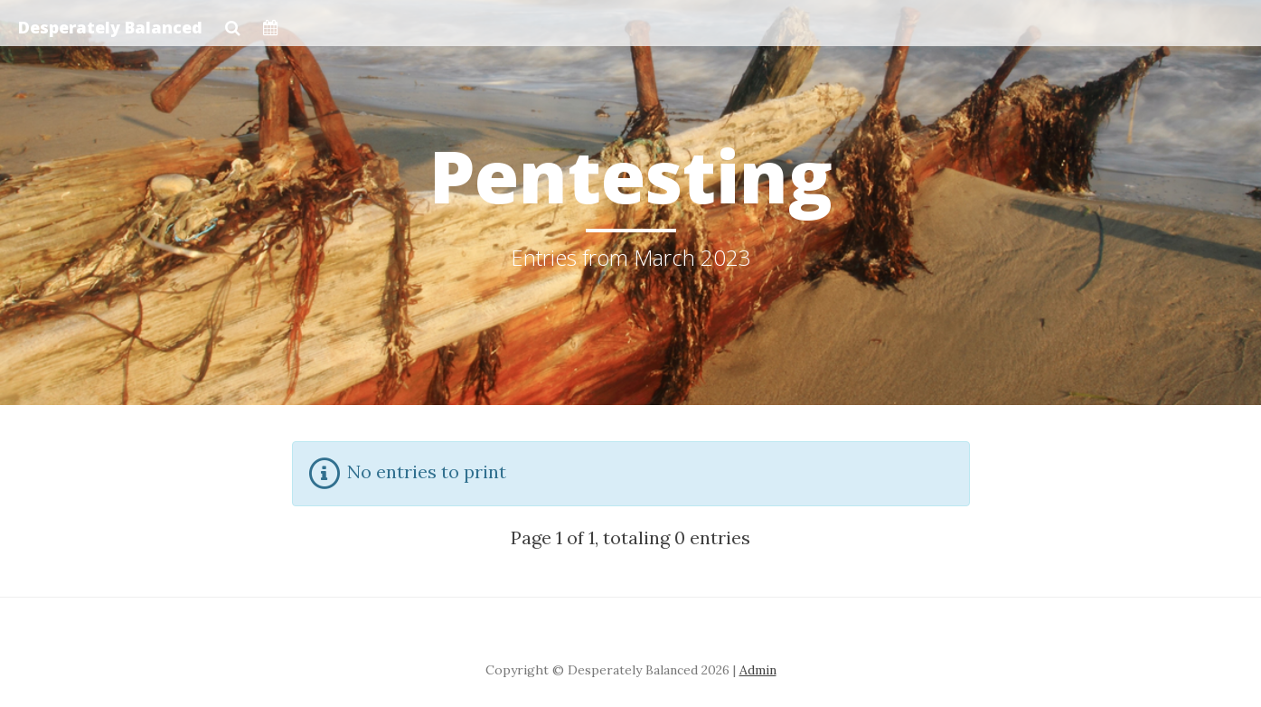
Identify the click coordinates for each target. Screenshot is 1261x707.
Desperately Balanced (110, 27)
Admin (757, 670)
